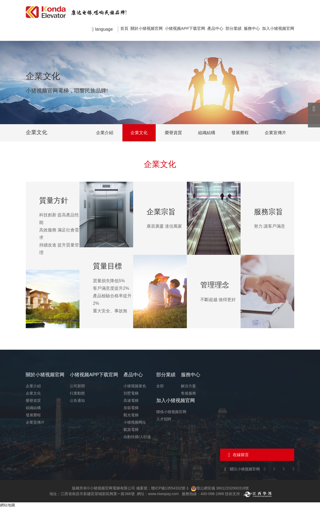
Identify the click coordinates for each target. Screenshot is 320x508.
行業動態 (77, 393)
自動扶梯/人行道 (137, 437)
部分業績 (234, 28)
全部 (160, 386)
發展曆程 (240, 132)
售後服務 (188, 393)
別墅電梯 (131, 393)
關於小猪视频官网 (146, 28)
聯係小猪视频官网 (171, 412)
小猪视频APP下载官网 (185, 28)
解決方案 (188, 386)
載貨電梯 (131, 429)
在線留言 (241, 454)
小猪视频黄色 (134, 386)
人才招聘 (163, 419)
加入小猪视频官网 (278, 28)
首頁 (124, 28)
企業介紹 (104, 132)
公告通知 (77, 400)
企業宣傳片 (275, 132)
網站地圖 (7, 505)
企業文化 (139, 132)
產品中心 (215, 28)
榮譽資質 (173, 132)
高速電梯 (131, 400)
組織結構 (206, 132)
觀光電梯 (131, 415)
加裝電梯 (131, 408)
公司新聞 (77, 386)
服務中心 (252, 28)
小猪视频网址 (134, 422)
